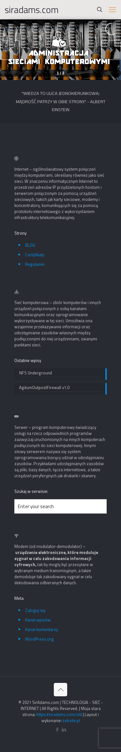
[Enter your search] (60, 506)
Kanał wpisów (38, 620)
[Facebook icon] (57, 729)
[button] (111, 49)
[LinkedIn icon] (63, 729)
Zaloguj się (35, 610)
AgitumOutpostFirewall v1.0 (44, 388)
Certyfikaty (34, 255)
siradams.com (32, 10)
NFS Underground (35, 373)
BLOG (30, 245)
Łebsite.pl (71, 720)
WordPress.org (39, 639)
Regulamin (35, 264)
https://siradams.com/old (59, 714)
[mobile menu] (112, 9)
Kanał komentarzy (41, 629)
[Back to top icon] (60, 689)
